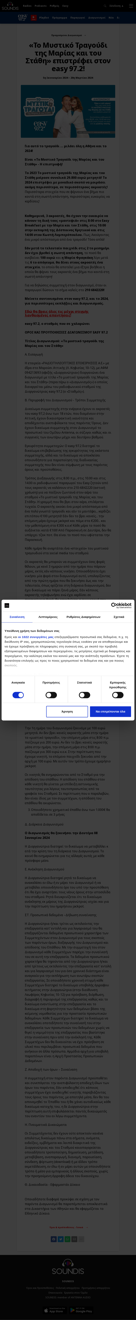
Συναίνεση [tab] (17, 617)
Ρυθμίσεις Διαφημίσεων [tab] (84, 617)
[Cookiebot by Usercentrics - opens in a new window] (114, 605)
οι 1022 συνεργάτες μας (36, 637)
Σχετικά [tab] (119, 617)
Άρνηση (67, 711)
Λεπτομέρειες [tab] (48, 617)
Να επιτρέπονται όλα (110, 711)
